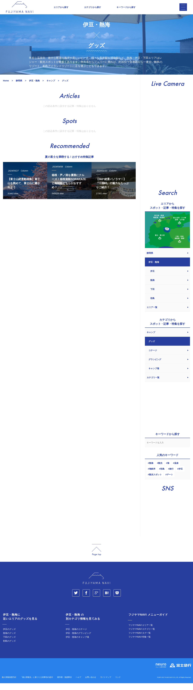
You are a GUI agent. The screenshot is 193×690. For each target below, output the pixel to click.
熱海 (151, 470)
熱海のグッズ (9, 640)
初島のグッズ (9, 648)
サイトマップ (105, 684)
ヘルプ (78, 684)
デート (170, 481)
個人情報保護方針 (9, 684)
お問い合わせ (90, 684)
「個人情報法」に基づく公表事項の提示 (36, 684)
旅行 (171, 475)
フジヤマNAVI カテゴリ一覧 (141, 636)
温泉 (176, 470)
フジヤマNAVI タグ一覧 (139, 640)
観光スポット (155, 481)
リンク (118, 684)
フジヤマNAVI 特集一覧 (139, 644)
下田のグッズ (9, 644)
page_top (96, 557)
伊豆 (181, 475)
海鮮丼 (152, 475)
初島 (162, 475)
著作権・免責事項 (64, 684)
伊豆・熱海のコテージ (76, 636)
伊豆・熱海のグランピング (78, 640)
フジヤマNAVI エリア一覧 (140, 632)
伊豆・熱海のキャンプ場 (77, 644)
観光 (160, 470)
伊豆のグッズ (9, 636)
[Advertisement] (69, 236)
